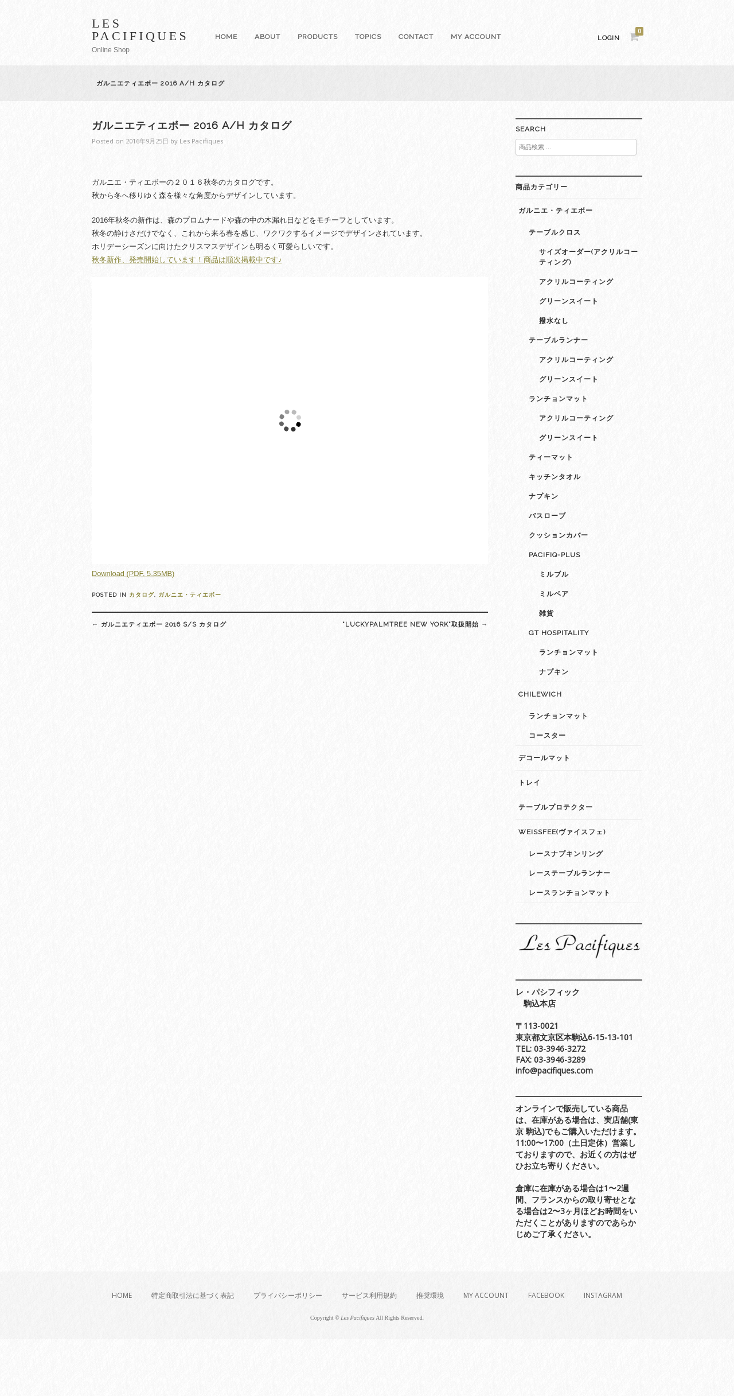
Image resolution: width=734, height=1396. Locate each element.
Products (318, 37)
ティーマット (551, 457)
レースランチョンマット (570, 893)
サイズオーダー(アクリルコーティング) (588, 257)
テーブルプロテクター (555, 807)
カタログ (141, 595)
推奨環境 (430, 1295)
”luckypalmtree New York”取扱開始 (415, 624)
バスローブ (547, 516)
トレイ (529, 783)
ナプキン (544, 496)
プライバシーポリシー (287, 1295)
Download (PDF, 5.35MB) (133, 573)
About (267, 37)
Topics (368, 37)
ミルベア (554, 594)
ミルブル (554, 574)
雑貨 (546, 613)
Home (226, 37)
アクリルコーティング (576, 282)
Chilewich (540, 694)
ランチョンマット (558, 399)
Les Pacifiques (140, 29)
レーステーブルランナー (570, 873)
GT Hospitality (559, 633)
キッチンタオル (555, 477)
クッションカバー (558, 535)
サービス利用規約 (369, 1295)
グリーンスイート (569, 301)
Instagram (603, 1295)
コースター (547, 736)
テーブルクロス (555, 232)
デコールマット (544, 758)
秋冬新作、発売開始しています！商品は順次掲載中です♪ (187, 259)
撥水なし (554, 321)
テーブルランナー (558, 340)
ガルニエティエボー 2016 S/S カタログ (159, 624)
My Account (476, 37)
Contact (416, 37)
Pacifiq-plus (554, 555)
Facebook (546, 1295)
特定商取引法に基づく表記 (192, 1295)
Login (609, 38)
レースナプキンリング (566, 854)
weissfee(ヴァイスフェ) (562, 832)
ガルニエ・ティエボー (189, 595)
